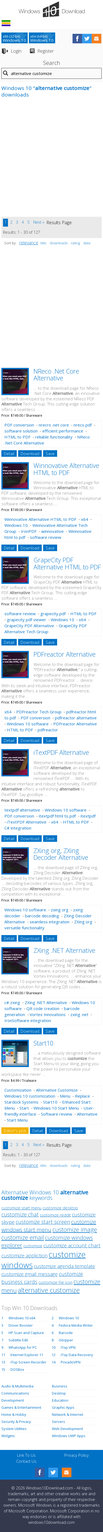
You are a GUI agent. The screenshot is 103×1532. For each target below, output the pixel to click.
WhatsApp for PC (23, 1347)
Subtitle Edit (18, 1340)
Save (50, 453)
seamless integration (49, 921)
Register (45, 51)
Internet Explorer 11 (26, 1354)
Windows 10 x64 (22, 1317)
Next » (38, 222)
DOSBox (17, 1369)
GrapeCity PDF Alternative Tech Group (45, 628)
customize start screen (43, 1221)
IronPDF (29, 531)
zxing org (59, 909)
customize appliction (24, 1255)
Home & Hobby (13, 1414)
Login (16, 51)
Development (12, 1400)
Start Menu (17, 1120)
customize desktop (60, 1207)
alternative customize (49, 1289)
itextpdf (88, 816)
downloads (59, 243)
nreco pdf (83, 425)
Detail (9, 453)
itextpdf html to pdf (57, 816)
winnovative (52, 531)
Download (30, 453)
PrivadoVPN (70, 1362)
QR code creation (42, 1008)
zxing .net (79, 1014)
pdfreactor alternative (76, 717)
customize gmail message (29, 1274)
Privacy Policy (76, 1455)
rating (75, 243)
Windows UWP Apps (68, 1435)
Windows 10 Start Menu (56, 1108)
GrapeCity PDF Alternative (29, 625)
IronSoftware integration (27, 1020)
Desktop (59, 1393)
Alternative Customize (57, 1090)
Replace (82, 1096)
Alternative (87, 1114)
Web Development (67, 1428)
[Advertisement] (51, 160)
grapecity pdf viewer (26, 619)
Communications (15, 1393)
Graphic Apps (63, 1407)
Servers (58, 1421)
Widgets (8, 1435)
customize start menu (21, 1207)
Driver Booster (21, 1325)
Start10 (44, 1043)
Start (24, 1108)
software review (45, 537)
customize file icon (55, 1282)
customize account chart (72, 1245)
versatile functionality (24, 927)
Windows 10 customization (29, 1096)
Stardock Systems (21, 1102)
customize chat (20, 1214)
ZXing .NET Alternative (64, 950)
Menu (65, 1096)
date (87, 243)
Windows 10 (16, 525)
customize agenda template (64, 1266)
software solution (21, 431)
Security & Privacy (16, 1421)
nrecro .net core (54, 425)
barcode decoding (42, 915)
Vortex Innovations (48, 1014)
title (43, 243)
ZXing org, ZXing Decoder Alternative (61, 854)
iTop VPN (68, 1347)
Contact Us (26, 1461)
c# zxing (12, 1002)
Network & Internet (67, 1414)
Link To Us (26, 1455)
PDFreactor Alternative (65, 654)
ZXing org (83, 921)
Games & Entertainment (21, 1407)
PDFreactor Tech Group (39, 711)
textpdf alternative (22, 810)
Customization (17, 1090)
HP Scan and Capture (26, 1332)
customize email (22, 1237)
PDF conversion (19, 425)
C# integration (17, 828)
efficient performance (62, 431)
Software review (56, 1114)
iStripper (66, 1340)
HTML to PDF (17, 437)
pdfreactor (48, 729)
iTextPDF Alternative (61, 752)
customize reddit (55, 1215)
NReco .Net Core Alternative (56, 374)
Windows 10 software (28, 723)
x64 (84, 519)
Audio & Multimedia (17, 1386)
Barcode (66, 1332)
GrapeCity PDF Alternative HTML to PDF (67, 563)
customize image (74, 1229)
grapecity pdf (53, 613)
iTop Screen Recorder (28, 1362)
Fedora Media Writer (76, 1325)
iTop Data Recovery (77, 1354)
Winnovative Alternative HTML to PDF (66, 469)
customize (32, 1245)
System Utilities (14, 1428)
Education (60, 1400)
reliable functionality (54, 437)
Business (59, 1386)
